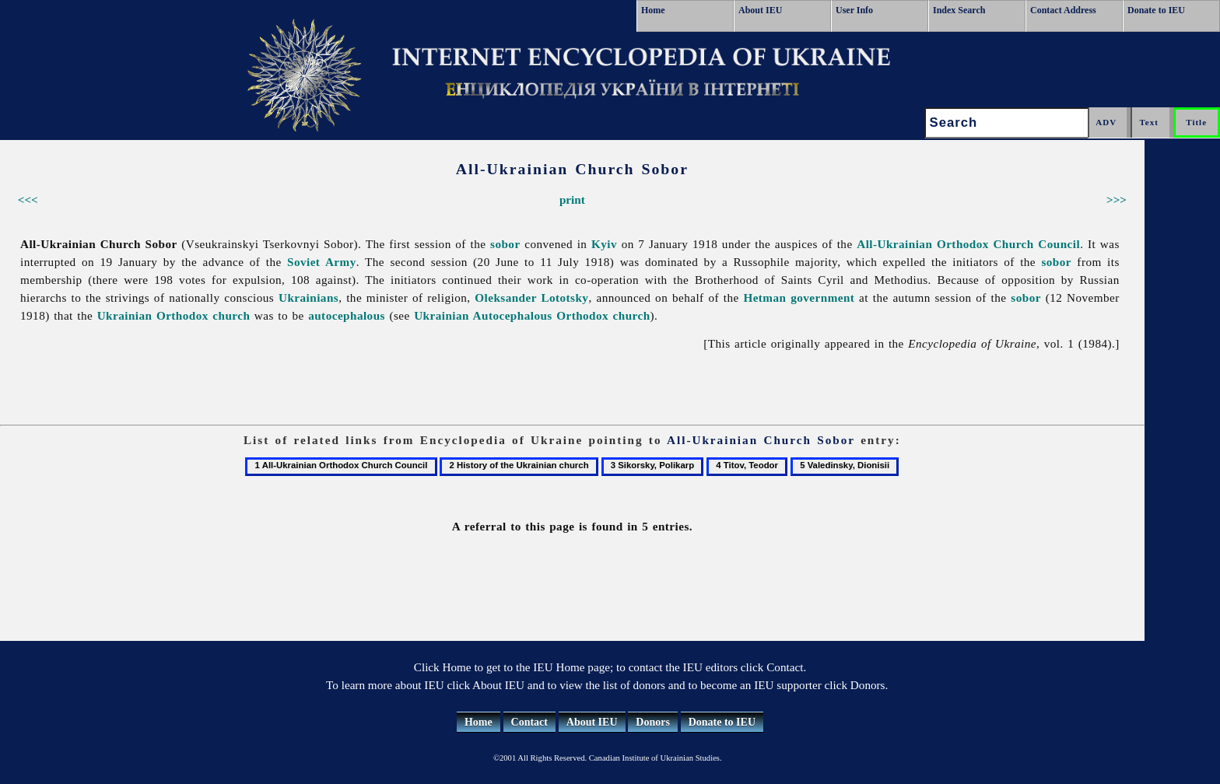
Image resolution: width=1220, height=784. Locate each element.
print (572, 199)
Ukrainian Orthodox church (174, 315)
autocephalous (346, 315)
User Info (854, 10)
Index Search (959, 10)
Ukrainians (308, 297)
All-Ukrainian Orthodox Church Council (968, 243)
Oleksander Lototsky (531, 297)
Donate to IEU (1156, 10)
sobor (505, 243)
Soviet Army (321, 261)
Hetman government (798, 297)
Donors (653, 722)
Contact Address (1063, 10)
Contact (529, 722)
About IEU (760, 10)
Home (653, 10)
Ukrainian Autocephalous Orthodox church (532, 315)
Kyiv (604, 243)
